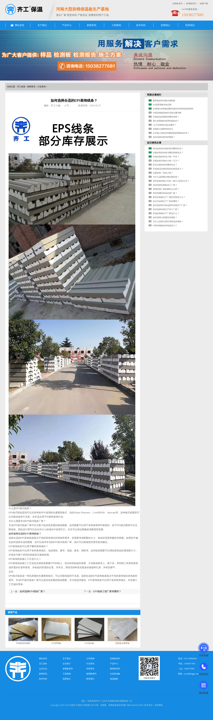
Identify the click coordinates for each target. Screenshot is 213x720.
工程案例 (116, 25)
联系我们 (190, 25)
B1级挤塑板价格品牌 (162, 104)
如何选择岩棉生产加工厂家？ (166, 209)
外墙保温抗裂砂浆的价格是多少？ (168, 169)
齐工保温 (21, 86)
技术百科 (141, 25)
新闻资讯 (91, 25)
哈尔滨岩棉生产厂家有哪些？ (166, 201)
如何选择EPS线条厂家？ (32, 591)
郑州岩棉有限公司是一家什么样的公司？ (171, 181)
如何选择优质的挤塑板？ (164, 137)
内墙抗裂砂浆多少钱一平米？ (166, 156)
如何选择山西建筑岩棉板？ (165, 217)
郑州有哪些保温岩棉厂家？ (165, 193)
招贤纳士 (165, 25)
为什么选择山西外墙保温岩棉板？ (168, 221)
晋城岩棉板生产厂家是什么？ (166, 213)
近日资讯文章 (154, 142)
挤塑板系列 (191, 3)
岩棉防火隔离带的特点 (163, 129)
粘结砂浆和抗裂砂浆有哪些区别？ (168, 148)
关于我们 (42, 25)
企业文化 (43, 668)
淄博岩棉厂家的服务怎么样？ (166, 189)
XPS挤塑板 (56, 643)
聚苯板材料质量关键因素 (164, 100)
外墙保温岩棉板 (23, 643)
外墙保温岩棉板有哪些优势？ (166, 117)
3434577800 (189, 668)
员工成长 (43, 663)
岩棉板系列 (177, 3)
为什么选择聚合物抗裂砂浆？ (166, 177)
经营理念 (90, 668)
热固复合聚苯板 (122, 643)
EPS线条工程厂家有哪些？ (107, 591)
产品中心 (67, 25)
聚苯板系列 (115, 668)
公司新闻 (90, 658)
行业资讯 (41, 86)
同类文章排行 (154, 95)
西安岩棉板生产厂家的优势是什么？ (169, 197)
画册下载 (204, 3)
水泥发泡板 (115, 674)
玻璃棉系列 (91, 674)
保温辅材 (114, 679)
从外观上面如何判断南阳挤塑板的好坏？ (171, 133)
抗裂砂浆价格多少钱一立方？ (166, 161)
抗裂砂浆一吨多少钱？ (163, 173)
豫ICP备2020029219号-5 (133, 705)
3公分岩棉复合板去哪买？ (164, 125)
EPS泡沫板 (89, 643)
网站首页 (19, 25)
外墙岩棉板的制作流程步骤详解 (167, 113)
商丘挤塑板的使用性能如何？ (166, 121)
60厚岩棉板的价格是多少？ (165, 225)
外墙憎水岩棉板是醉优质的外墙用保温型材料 (173, 109)
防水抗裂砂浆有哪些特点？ (165, 165)
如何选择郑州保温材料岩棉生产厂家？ (170, 205)
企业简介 (67, 663)
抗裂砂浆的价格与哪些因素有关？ (168, 152)
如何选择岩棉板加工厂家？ (165, 185)
